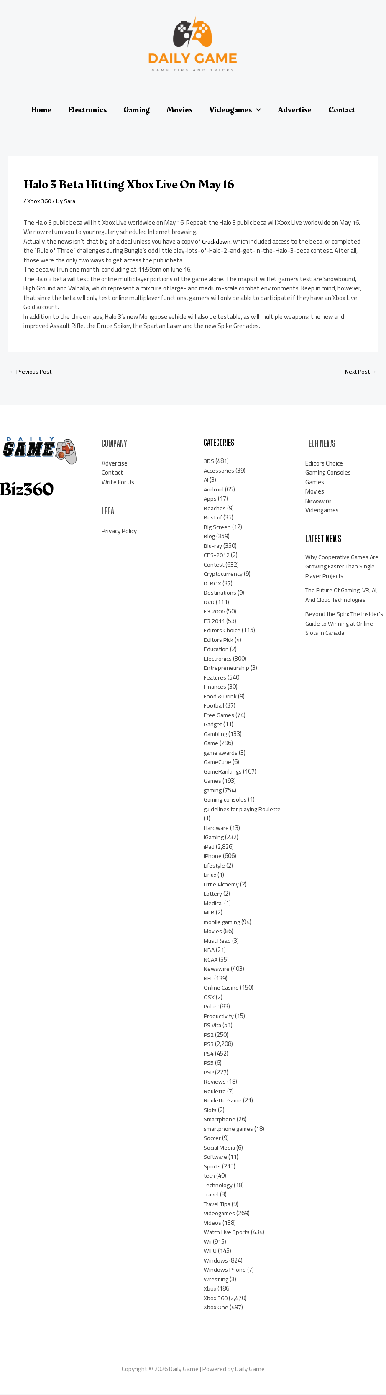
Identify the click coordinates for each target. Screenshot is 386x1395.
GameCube (218, 762)
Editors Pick (219, 640)
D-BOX (212, 584)
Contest (215, 565)
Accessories (219, 471)
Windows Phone (225, 1270)
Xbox (210, 1289)
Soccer (212, 1139)
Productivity (220, 1017)
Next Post (359, 372)
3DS (209, 462)
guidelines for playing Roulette (232, 814)
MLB (209, 913)
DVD (209, 603)
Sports (213, 1167)
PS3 (209, 1045)
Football (214, 706)
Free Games (219, 716)
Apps (210, 499)
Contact (112, 473)
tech (210, 1176)
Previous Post (31, 372)
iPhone (213, 856)
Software (217, 1157)
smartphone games (230, 1129)
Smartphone (221, 1120)
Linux (210, 875)
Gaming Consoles (328, 473)
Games (213, 781)
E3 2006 (214, 612)
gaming (214, 791)
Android (214, 490)
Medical (214, 904)
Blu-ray (213, 546)
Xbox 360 (39, 201)
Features (216, 678)
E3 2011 (214, 622)
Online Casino (221, 988)
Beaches (215, 509)
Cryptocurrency (224, 574)
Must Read (218, 941)
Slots (211, 1111)
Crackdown (216, 241)
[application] (256, 110)
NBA (209, 950)
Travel (212, 1195)
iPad (209, 847)
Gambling (216, 734)
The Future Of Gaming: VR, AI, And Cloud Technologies (344, 595)
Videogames (220, 1214)
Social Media (220, 1148)
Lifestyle (215, 866)
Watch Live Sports (228, 1233)
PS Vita (214, 1026)
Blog (209, 537)
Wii (208, 1242)
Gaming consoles (226, 800)
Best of (214, 518)
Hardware (217, 828)
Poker (211, 1007)
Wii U (210, 1251)
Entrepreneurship (227, 668)
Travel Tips (218, 1205)
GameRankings (224, 772)
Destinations (221, 593)
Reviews (215, 1082)
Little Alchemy (223, 885)
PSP (209, 1073)
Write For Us (118, 482)
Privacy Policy (119, 531)
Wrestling (217, 1280)
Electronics (218, 659)
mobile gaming (223, 922)
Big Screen (218, 528)
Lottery (214, 894)
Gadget (214, 725)
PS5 (209, 1063)
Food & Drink (220, 697)
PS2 (209, 1035)
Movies (213, 932)
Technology (219, 1186)
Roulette (216, 1092)
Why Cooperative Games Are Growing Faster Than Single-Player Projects (343, 567)
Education (217, 650)
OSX (209, 998)
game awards (222, 753)
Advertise (115, 464)
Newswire (217, 969)
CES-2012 (217, 556)
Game (212, 744)
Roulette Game (224, 1101)
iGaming (214, 838)
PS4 (209, 1054)
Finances (215, 687)
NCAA (211, 960)
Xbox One (216, 1308)
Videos (213, 1223)
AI (206, 480)
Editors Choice (222, 631)
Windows (216, 1261)
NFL (208, 979)
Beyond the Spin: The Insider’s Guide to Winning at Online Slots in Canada (345, 623)
